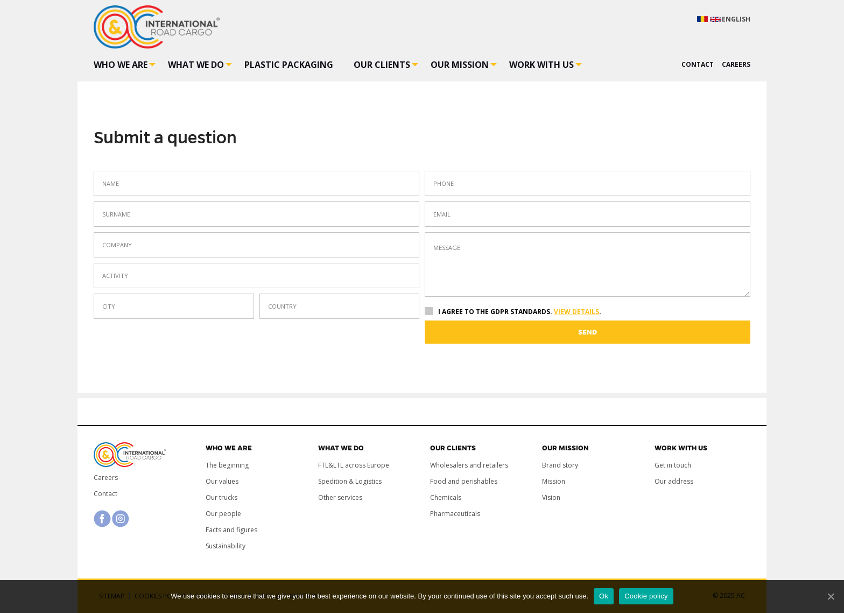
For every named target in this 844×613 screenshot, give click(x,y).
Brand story (560, 465)
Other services (340, 497)
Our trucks (221, 497)
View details (576, 311)
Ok (603, 596)
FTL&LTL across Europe (353, 465)
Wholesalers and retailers (469, 465)
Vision (551, 497)
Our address (674, 481)
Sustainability (225, 546)
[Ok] (830, 596)
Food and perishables (463, 481)
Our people (223, 513)
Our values (222, 481)
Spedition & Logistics (350, 481)
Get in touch (673, 465)
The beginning (227, 465)
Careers (106, 477)
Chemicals (445, 497)
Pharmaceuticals (455, 513)
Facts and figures (231, 529)
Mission (553, 481)
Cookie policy (646, 596)
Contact (105, 493)
